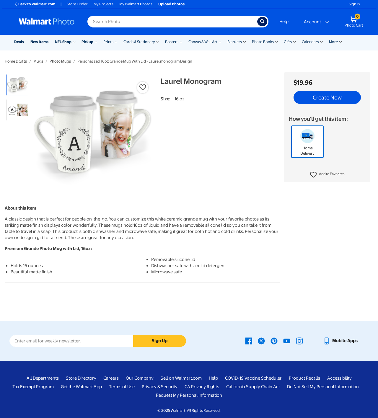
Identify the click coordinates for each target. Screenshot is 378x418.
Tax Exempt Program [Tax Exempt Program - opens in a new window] (33, 386)
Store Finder (77, 4)
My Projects (103, 4)
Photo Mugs (60, 61)
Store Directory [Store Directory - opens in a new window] (81, 378)
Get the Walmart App (81, 386)
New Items (39, 42)
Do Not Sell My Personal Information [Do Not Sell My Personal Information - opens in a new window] (323, 386)
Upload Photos (171, 4)
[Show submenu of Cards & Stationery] (157, 41)
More (333, 42)
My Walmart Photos (135, 4)
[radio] (17, 85)
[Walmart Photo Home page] (47, 21)
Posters (171, 42)
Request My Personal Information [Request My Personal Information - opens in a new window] (189, 395)
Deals (19, 42)
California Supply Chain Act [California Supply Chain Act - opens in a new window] (253, 386)
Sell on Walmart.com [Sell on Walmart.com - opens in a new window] (181, 378)
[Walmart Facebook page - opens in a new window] (248, 340)
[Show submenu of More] (340, 41)
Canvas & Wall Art (202, 42)
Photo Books (263, 42)
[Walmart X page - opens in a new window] (261, 340)
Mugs (38, 61)
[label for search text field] (172, 21)
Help (284, 21)
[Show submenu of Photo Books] (276, 41)
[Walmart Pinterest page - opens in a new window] (274, 340)
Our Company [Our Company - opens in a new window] (140, 378)
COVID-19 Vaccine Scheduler (253, 378)
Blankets (234, 42)
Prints (108, 42)
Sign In (354, 4)
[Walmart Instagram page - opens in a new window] (299, 340)
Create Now (327, 97)
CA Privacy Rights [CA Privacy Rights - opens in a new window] (202, 386)
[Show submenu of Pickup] (96, 41)
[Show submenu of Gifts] (294, 41)
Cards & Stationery (139, 42)
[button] (327, 175)
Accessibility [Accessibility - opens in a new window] (339, 378)
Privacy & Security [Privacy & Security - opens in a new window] (159, 386)
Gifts (288, 42)
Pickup (87, 42)
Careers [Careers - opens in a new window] (111, 378)
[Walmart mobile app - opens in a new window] (340, 340)
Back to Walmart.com (34, 4)
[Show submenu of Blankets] (244, 41)
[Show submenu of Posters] (181, 41)
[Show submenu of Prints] (116, 41)
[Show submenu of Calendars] (321, 41)
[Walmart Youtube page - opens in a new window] (286, 340)
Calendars (310, 42)
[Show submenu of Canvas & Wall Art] (220, 41)
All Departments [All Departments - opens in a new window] (43, 378)
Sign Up (159, 340)
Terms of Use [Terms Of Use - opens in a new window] (122, 386)
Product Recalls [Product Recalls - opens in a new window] (304, 378)
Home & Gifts (16, 61)
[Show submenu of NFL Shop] (74, 41)
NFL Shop (63, 42)
